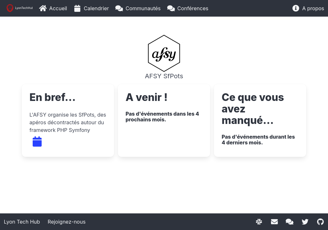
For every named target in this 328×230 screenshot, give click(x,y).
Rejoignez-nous (67, 221)
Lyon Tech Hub (22, 221)
